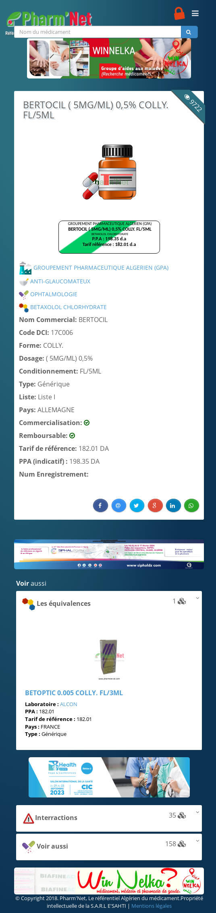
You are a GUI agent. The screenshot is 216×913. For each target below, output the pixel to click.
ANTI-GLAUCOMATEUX (54, 281)
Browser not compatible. (109, 241)
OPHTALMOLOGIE (48, 294)
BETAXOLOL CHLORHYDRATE (63, 307)
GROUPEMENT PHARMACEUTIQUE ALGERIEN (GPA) (93, 267)
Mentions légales (151, 905)
